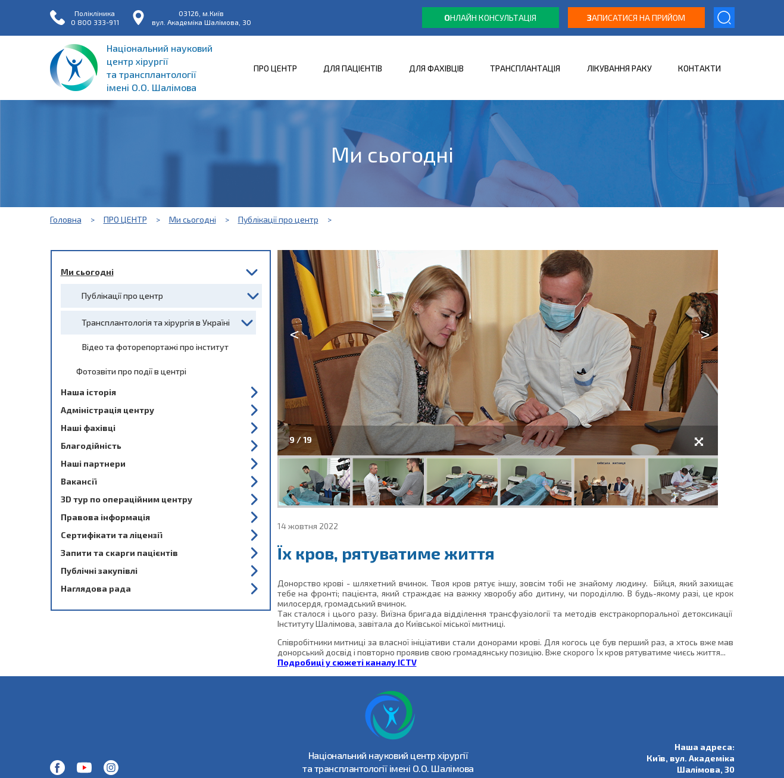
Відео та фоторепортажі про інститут (155, 347)
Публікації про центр (278, 219)
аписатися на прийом (636, 18)
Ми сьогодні (192, 219)
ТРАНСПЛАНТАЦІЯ (525, 68)
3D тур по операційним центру (126, 499)
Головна (66, 219)
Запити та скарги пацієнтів (119, 553)
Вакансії (78, 481)
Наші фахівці (88, 428)
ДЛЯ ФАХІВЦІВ (436, 68)
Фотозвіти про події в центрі (131, 371)
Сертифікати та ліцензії (111, 535)
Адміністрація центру (107, 410)
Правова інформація (105, 517)
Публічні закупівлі (99, 570)
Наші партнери (93, 463)
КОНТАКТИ (699, 68)
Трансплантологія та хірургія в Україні (156, 322)
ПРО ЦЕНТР (275, 68)
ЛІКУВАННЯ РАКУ (619, 68)
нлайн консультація (490, 18)
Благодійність (91, 445)
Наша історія (88, 392)
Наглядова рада (96, 588)
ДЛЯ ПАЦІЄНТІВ (352, 68)
